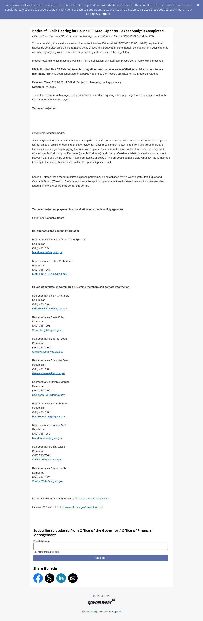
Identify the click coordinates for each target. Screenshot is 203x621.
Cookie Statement (98, 14)
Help (118, 611)
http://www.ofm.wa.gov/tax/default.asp (81, 507)
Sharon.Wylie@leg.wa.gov (47, 481)
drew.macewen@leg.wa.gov (48, 373)
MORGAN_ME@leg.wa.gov (48, 394)
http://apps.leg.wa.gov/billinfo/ (92, 498)
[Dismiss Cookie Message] (198, 4)
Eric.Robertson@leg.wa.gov (48, 416)
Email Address (41, 541)
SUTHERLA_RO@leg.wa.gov (49, 273)
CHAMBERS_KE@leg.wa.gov (49, 308)
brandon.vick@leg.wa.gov (47, 252)
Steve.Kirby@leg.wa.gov (46, 330)
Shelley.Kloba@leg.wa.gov (47, 351)
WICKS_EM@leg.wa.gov (46, 459)
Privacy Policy (89, 611)
